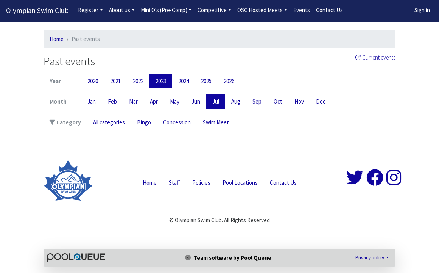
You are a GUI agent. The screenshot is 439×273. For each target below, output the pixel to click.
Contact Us (329, 10)
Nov (299, 101)
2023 (161, 81)
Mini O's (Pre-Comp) (164, 10)
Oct (278, 101)
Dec (320, 101)
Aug (235, 101)
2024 (183, 81)
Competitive (212, 10)
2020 (92, 81)
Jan (91, 101)
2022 (138, 81)
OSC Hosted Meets (260, 10)
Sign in (422, 10)
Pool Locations (240, 182)
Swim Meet (216, 122)
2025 (206, 81)
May (174, 101)
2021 (115, 81)
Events (301, 10)
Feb (112, 101)
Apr (154, 101)
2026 (229, 81)
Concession (177, 122)
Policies (201, 182)
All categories (109, 122)
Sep (257, 101)
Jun (195, 101)
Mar (133, 101)
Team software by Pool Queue (228, 257)
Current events (375, 57)
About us (119, 10)
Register (88, 10)
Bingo (144, 122)
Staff (174, 182)
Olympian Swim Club (37, 10)
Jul (215, 101)
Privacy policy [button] (370, 257)
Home (57, 38)
